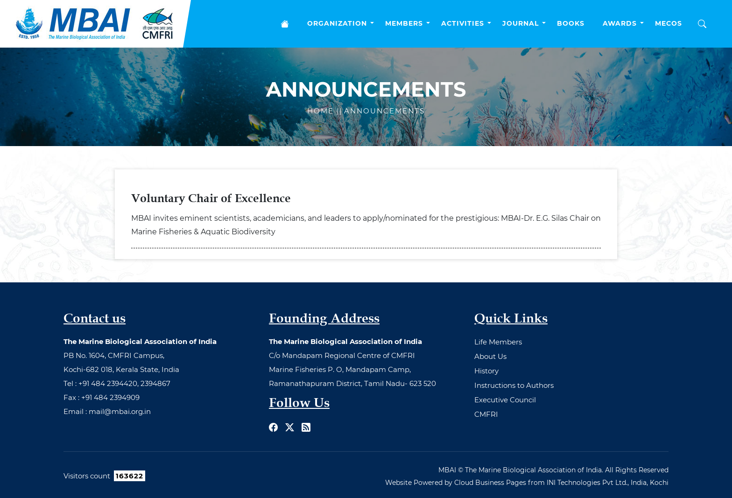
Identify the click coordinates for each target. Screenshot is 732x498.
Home (322, 110)
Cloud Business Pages (490, 482)
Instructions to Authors (514, 385)
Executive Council (505, 399)
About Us (490, 356)
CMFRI (486, 414)
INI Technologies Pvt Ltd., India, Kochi (608, 482)
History (486, 370)
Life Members (498, 341)
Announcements (384, 110)
